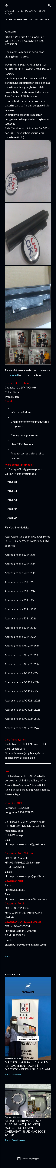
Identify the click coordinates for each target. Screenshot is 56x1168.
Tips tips (31, 19)
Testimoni (19, 19)
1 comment (16, 1074)
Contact (42, 19)
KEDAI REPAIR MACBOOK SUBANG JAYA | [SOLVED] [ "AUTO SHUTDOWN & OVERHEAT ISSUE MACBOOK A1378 (25, 1128)
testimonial (11, 375)
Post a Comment (19, 1140)
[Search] (49, 5)
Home (8, 19)
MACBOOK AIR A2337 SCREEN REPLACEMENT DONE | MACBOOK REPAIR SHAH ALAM (27, 1065)
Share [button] (7, 956)
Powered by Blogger (28, 1159)
